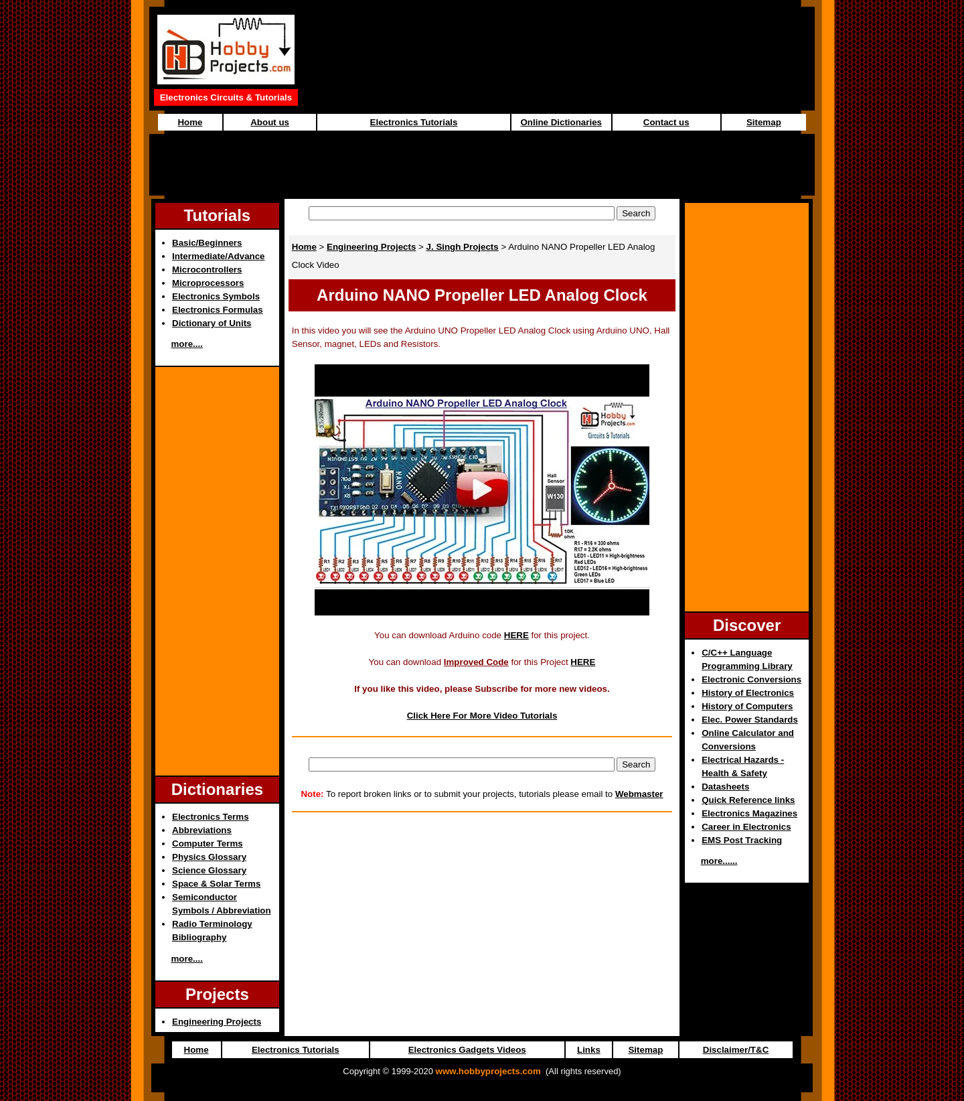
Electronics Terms (210, 817)
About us (269, 122)
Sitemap (763, 122)
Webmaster (639, 794)
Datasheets (725, 787)
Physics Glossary (209, 857)
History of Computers (747, 706)
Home (189, 122)
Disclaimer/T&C (736, 1050)
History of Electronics (748, 693)
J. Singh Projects (462, 247)
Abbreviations (202, 830)
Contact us (666, 122)
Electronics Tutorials (414, 122)
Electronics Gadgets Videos (467, 1050)
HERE (516, 635)
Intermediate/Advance (218, 256)
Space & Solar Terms (216, 884)
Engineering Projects (216, 1022)
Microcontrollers (207, 270)
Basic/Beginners (207, 243)
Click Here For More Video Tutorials (482, 716)
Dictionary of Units (211, 323)
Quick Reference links (748, 800)
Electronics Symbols (216, 296)
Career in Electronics (746, 827)
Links (588, 1050)
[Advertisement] (482, 165)
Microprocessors (208, 283)
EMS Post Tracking (742, 840)
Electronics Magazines (749, 813)
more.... (187, 344)
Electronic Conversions (751, 679)
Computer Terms (207, 843)
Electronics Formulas (217, 310)
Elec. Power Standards (750, 720)
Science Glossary (209, 870)
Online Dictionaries (561, 122)
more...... (719, 861)
